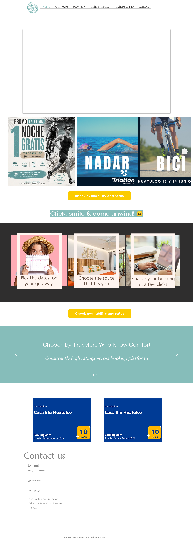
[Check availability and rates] (99, 195)
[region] (39, 256)
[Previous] (16, 354)
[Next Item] (185, 151)
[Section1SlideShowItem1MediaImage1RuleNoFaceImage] (93, 375)
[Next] (177, 354)
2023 (107, 537)
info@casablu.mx (37, 470)
